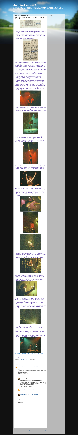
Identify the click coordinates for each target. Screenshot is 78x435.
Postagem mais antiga (41, 430)
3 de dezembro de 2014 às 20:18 (33, 378)
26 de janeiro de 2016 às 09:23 (29, 389)
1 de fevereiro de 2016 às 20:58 (33, 394)
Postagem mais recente (20, 430)
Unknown (22, 389)
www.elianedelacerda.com (22, 366)
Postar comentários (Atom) (22, 432)
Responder (19, 374)
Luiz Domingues (23, 378)
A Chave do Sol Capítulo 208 (29, 360)
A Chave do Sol (21, 360)
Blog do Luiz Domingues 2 (24, 5)
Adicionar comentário (19, 402)
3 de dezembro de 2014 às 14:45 (32, 366)
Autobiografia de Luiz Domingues (39, 360)
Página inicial (31, 430)
